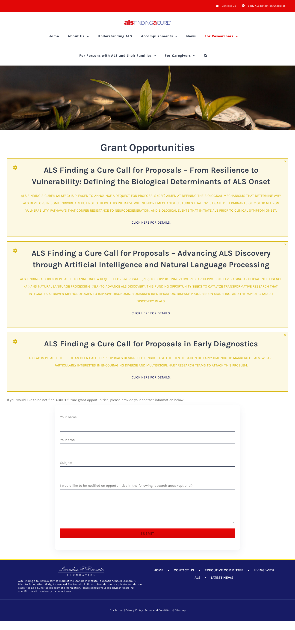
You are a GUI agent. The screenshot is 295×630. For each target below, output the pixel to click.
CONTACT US (184, 570)
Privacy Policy (134, 610)
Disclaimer (116, 610)
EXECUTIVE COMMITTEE (224, 570)
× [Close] (285, 161)
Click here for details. (151, 222)
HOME (158, 570)
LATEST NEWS (222, 578)
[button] (205, 55)
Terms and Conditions (159, 610)
